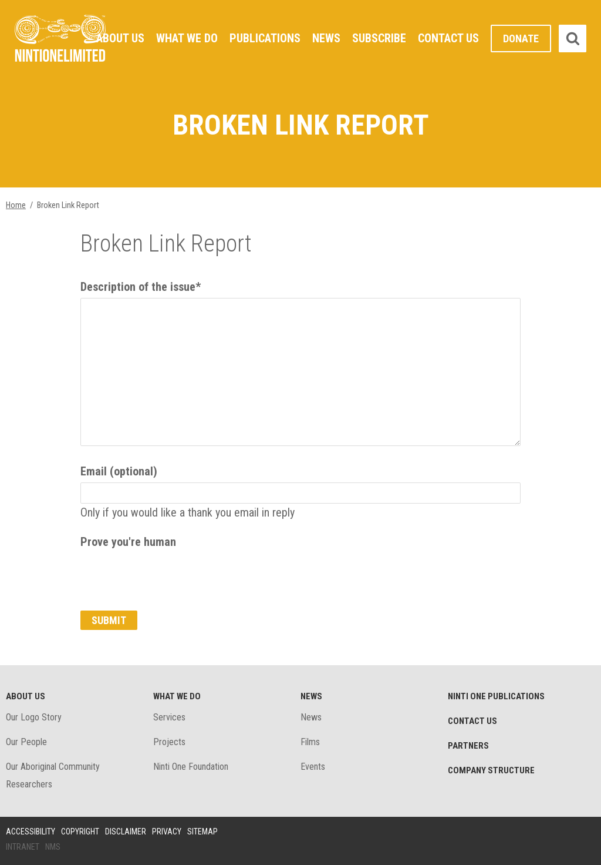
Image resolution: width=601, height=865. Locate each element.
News (326, 38)
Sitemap (202, 831)
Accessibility (30, 831)
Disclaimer (125, 831)
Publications (264, 38)
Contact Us (448, 38)
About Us (120, 38)
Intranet (22, 846)
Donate (521, 38)
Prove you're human (128, 542)
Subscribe (379, 38)
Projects (169, 741)
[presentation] (169, 576)
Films (310, 741)
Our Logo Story (34, 717)
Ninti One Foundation (190, 766)
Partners (468, 745)
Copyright (80, 831)
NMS (52, 846)
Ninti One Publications (496, 696)
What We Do (187, 38)
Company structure (491, 770)
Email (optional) (118, 471)
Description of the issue (140, 287)
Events (312, 766)
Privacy (166, 831)
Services (169, 717)
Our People (26, 741)
